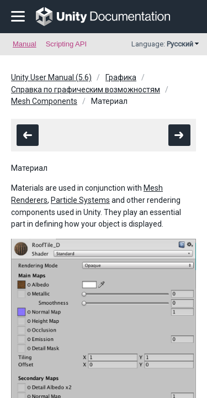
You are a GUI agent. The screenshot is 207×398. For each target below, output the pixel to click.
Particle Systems (80, 200)
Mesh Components (44, 101)
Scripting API (66, 44)
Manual (24, 44)
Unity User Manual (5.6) (51, 77)
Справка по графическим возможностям (85, 89)
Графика (120, 77)
